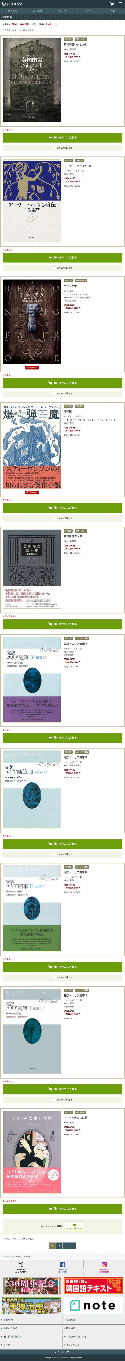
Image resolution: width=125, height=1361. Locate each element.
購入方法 (94, 1329)
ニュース (87, 10)
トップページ (6, 1256)
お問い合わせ (31, 1329)
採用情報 (94, 1320)
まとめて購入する (63, 148)
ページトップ (63, 1352)
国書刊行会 (11, 4)
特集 (113, 11)
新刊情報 (12, 11)
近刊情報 (37, 11)
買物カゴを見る (112, 4)
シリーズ (62, 11)
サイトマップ (94, 1345)
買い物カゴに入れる (65, 137)
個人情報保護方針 (31, 1337)
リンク (31, 1345)
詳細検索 (17, 1256)
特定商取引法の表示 (94, 1337)
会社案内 (31, 1320)
